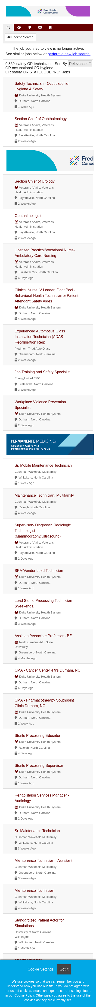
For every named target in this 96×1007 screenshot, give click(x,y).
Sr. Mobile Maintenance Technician (43, 465)
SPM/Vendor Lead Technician (39, 571)
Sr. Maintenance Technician (37, 831)
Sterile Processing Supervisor (39, 766)
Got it (63, 969)
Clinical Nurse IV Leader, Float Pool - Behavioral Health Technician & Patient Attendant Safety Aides (46, 295)
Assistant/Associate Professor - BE (43, 636)
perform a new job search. (69, 54)
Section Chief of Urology (35, 181)
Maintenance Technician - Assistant (43, 861)
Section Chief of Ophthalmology (41, 119)
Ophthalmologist (28, 216)
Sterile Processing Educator (37, 736)
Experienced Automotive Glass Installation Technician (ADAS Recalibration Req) (40, 336)
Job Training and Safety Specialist (42, 372)
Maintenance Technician (34, 890)
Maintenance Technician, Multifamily (44, 495)
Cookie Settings (40, 969)
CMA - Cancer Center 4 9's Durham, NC (47, 670)
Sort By (61, 64)
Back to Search (20, 37)
